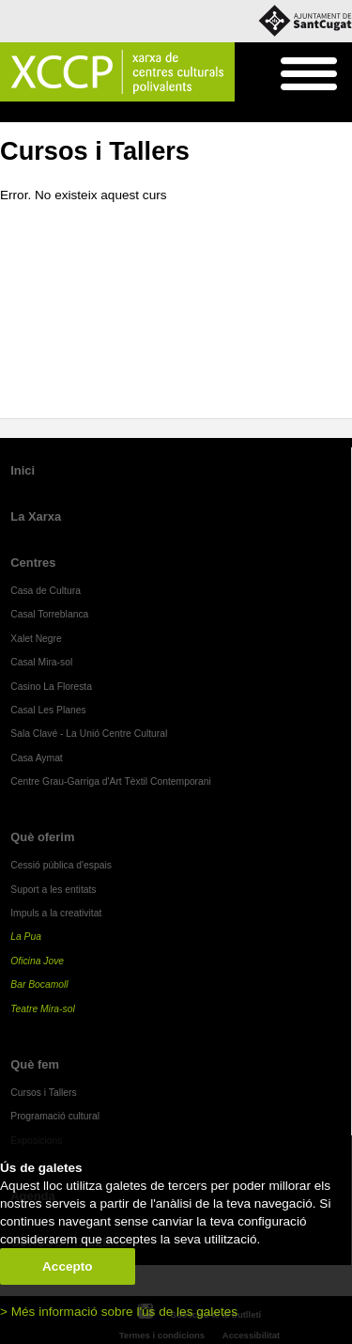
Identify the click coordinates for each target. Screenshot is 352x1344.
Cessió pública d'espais (61, 865)
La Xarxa (35, 516)
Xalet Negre (36, 638)
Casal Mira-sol (41, 662)
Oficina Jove (37, 961)
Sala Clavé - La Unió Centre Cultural (88, 733)
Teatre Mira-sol (42, 1009)
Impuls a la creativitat (55, 913)
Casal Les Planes (47, 710)
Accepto (67, 1266)
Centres (32, 562)
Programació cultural (54, 1116)
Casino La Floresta (51, 686)
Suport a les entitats (53, 889)
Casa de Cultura (45, 591)
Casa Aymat (36, 758)
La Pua (25, 936)
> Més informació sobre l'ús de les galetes (118, 1312)
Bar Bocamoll (39, 984)
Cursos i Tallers (123, 112)
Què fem (52, 112)
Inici (10, 112)
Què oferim (42, 837)
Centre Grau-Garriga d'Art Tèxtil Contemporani (110, 781)
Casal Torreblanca (49, 614)
